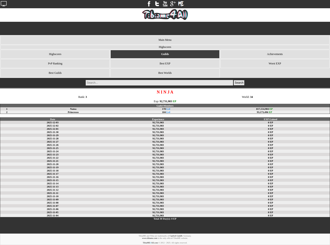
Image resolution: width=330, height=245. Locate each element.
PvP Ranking (55, 63)
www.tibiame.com (149, 238)
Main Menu (165, 39)
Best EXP (165, 63)
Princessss (73, 112)
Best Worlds (165, 72)
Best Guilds (55, 72)
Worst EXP (275, 63)
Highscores (55, 54)
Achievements (275, 54)
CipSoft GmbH (176, 236)
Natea (73, 108)
